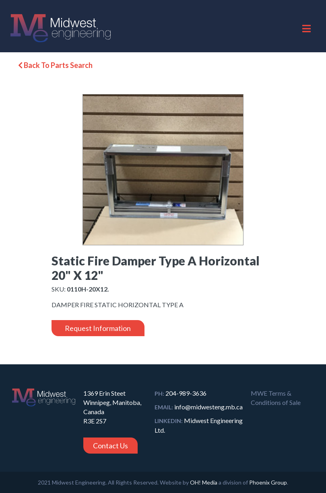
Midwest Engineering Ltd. (199, 425)
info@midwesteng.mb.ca (199, 407)
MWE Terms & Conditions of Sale (276, 397)
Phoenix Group (268, 482)
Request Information (98, 328)
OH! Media (203, 482)
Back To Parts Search (55, 65)
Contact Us (110, 445)
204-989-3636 (180, 393)
